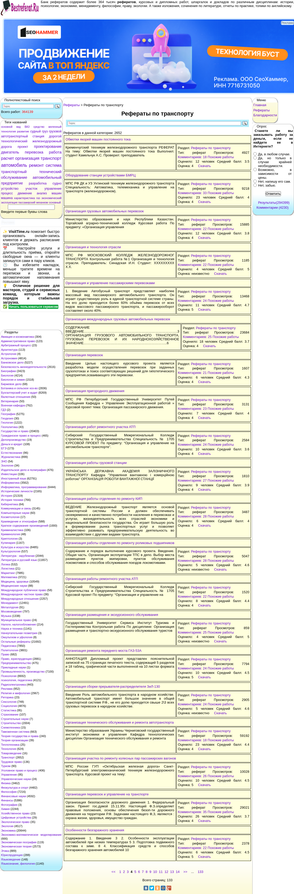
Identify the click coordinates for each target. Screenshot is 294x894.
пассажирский (26, 202)
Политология (9, 650)
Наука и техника (12, 628)
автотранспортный (14, 136)
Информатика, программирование (24, 487)
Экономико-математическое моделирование (31, 834)
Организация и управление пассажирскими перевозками (110, 283)
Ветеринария (10, 401)
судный (35, 131)
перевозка (34, 152)
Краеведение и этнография (19, 521)
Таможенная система (15, 731)
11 (160, 872)
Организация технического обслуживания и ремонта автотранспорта (119, 722)
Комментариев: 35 (192, 812)
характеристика (24, 198)
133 (200, 872)
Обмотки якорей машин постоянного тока (98, 139)
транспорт (51, 158)
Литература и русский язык (19, 559)
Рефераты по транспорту (211, 148)
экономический (51, 198)
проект (23, 147)
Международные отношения (20, 598)
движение (25, 193)
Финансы (7, 800)
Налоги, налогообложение (18, 624)
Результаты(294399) (274, 203)
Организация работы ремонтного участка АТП (101, 579)
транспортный (14, 171)
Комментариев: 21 (192, 373)
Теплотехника (10, 744)
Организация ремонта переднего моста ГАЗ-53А (103, 651)
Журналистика (10, 456)
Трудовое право (11, 761)
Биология (7, 375)
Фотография (9, 804)
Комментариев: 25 (197, 337)
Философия (9, 791)
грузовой (55, 131)
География (8, 414)
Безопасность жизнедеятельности (23, 366)
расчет (7, 158)
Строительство (11, 723)
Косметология (10, 517)
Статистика (8, 710)
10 (155, 872)
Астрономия (9, 358)
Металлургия (10, 607)
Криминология (10, 534)
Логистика (7, 568)
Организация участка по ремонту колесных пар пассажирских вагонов (120, 758)
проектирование (48, 146)
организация (27, 158)
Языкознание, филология (18, 863)
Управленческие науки (16, 779)
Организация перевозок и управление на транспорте (107, 794)
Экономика (8, 830)
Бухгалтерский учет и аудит (19, 392)
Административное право (18, 341)
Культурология (10, 551)
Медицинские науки (14, 585)
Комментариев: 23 (192, 409)
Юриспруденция (12, 855)
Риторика (7, 697)
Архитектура (9, 349)
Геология (7, 422)
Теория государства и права (19, 736)
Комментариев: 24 (192, 301)
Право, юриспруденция (16, 658)
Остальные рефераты (15, 641)
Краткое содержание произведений (24, 525)
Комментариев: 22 (192, 229)
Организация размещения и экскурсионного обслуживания (111, 615)
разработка (37, 183)
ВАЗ (26, 126)
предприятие (12, 183)
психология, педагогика (16, 680)
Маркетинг (8, 572)
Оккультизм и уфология (16, 637)
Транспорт (8, 757)
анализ (42, 193)
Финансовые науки (13, 796)
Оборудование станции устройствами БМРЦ (100, 175)
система (54, 165)
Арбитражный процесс (16, 345)
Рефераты (71, 105)
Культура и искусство (15, 547)
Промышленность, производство (23, 671)
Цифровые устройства (16, 817)
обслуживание (14, 177)
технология (8, 131)
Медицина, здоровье (15, 581)
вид (18, 126)
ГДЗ (3, 409)
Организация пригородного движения (94, 391)
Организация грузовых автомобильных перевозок (104, 211)
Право (5, 654)
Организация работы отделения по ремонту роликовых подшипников (119, 543)
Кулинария (8, 542)
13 (172, 872)
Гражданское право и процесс (21, 435)
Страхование (10, 714)
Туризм (5, 766)
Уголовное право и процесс (19, 770)
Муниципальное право (16, 620)
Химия (5, 808)
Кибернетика (9, 504)
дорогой (55, 136)
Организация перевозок (84, 355)
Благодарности (265, 115)
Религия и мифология (15, 693)
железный (55, 126)
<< (113, 872)
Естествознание (11, 452)
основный (55, 202)
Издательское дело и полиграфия (23, 469)
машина (7, 198)
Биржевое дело (11, 384)
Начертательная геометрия (19, 633)
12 (166, 872)
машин (57, 193)
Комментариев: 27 (192, 480)
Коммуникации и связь (16, 508)
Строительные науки (15, 718)
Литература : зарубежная (18, 555)
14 (178, 872)
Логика (5, 564)
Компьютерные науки (15, 512)
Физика (6, 783)
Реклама (7, 688)
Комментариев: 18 (192, 157)
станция (38, 136)
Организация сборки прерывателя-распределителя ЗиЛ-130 (112, 686)
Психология (9, 676)
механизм (42, 202)
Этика (5, 850)
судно (57, 183)
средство (38, 126)
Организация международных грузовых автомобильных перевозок (117, 319)
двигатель (10, 152)
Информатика (10, 482)
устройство (10, 188)
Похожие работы (221, 157)
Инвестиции (9, 474)
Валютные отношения (15, 396)
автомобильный (47, 177)
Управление (9, 774)
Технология (8, 748)
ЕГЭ (4, 448)
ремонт (36, 165)
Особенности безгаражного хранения (94, 830)
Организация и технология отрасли (93, 247)
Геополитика (9, 427)
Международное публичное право (23, 590)
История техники (12, 499)
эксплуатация (9, 202)
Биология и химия (13, 379)
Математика (9, 577)
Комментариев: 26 (192, 776)
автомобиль (14, 165)
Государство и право (14, 431)
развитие (23, 131)
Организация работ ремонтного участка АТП (100, 427)
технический (50, 171)
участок (32, 188)
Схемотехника (10, 727)
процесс (7, 193)
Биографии (8, 371)
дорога (6, 147)
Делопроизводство (13, 439)
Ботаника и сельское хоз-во (19, 388)
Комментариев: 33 (192, 193)
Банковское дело (12, 362)
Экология (7, 826)
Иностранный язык (13, 478)
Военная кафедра (13, 405)
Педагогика (8, 645)
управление (53, 188)
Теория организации (14, 740)
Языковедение (10, 859)
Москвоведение (11, 611)
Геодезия (7, 418)
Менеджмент (9, 602)
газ (38, 198)
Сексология (8, 701)
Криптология (9, 538)
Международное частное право (22, 594)
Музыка (6, 615)
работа (55, 152)
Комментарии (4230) (272, 207)
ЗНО (4, 461)
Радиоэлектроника (13, 684)
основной (7, 126)
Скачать (204, 166)
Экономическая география (18, 842)
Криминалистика (12, 530)
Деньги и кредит (11, 444)
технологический (14, 141)
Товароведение (11, 753)
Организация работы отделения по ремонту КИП (103, 499)
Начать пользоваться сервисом (33, 307)
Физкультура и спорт (14, 787)
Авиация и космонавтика (17, 336)
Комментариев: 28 (192, 516)
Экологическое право (15, 821)
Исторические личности (17, 491)
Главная (259, 105)
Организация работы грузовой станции (96, 463)
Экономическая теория (16, 846)
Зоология (7, 465)
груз (45, 131)
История (6, 495)
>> (185, 872)
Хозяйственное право (15, 813)
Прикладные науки (13, 667)
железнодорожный (47, 141)
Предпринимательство (16, 663)
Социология (9, 705)
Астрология (8, 353)
